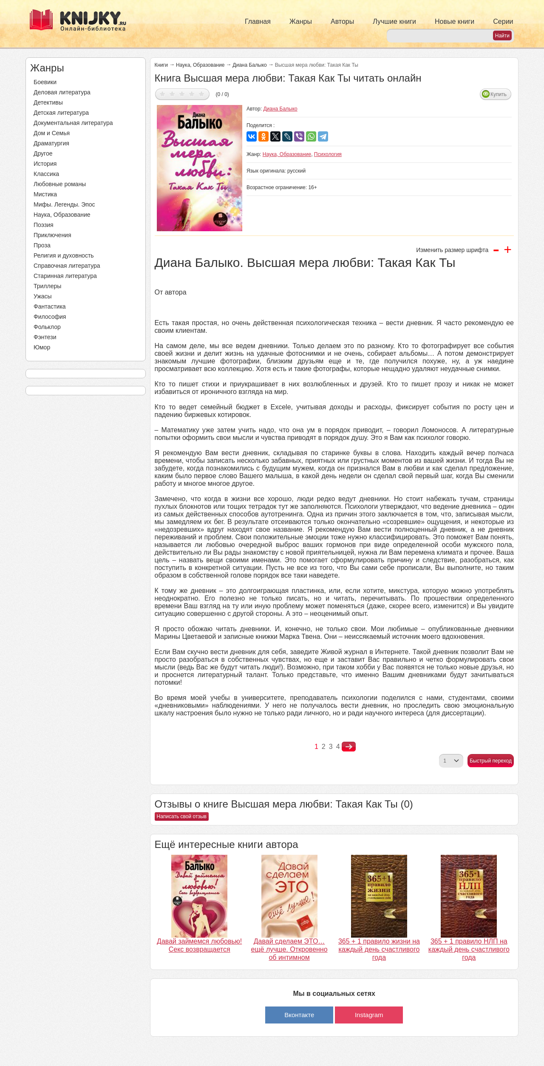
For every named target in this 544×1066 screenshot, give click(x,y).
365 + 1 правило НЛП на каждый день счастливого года (469, 949)
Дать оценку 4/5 (192, 94)
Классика (46, 173)
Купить (498, 94)
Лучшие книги (394, 21)
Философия (50, 316)
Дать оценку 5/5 (201, 94)
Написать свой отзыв (182, 816)
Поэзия (44, 224)
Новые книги (454, 21)
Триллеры (47, 286)
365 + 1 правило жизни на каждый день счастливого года (379, 949)
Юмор (42, 347)
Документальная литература (73, 122)
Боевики (45, 82)
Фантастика (50, 306)
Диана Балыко (249, 65)
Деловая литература (62, 92)
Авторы (342, 21)
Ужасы (43, 296)
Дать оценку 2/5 (172, 94)
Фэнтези (45, 337)
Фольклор (47, 326)
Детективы (48, 102)
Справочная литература (67, 265)
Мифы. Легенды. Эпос (64, 204)
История (45, 163)
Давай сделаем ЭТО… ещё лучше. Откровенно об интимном (289, 949)
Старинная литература (65, 275)
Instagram (369, 1014)
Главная (258, 21)
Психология (328, 154)
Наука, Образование (62, 214)
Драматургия (51, 143)
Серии (503, 21)
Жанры (300, 21)
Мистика (45, 194)
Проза (42, 245)
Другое (43, 153)
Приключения (52, 235)
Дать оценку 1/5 (162, 94)
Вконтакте (299, 1014)
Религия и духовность (64, 255)
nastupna (349, 747)
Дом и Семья (52, 133)
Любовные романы (60, 184)
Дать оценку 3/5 (182, 94)
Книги (161, 65)
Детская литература (61, 112)
